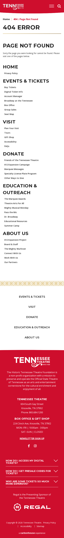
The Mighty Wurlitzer (15, 248)
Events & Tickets (26, 81)
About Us (16, 233)
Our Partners (10, 262)
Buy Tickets (10, 87)
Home (6, 19)
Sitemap (40, 526)
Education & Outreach (32, 327)
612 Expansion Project (15, 239)
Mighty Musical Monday (16, 207)
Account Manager (13, 96)
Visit (9, 122)
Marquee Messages (14, 169)
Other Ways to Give (14, 178)
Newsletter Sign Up (32, 438)
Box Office (9, 105)
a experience (32, 533)
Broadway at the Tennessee (18, 100)
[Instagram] (35, 446)
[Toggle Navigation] (51, 6)
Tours (7, 132)
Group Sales (10, 109)
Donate (13, 154)
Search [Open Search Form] (59, 6)
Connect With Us (12, 253)
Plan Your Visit (11, 128)
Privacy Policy (11, 73)
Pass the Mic (10, 212)
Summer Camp (11, 225)
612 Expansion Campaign (17, 164)
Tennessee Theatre (9, 7)
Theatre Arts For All (14, 203)
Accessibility (10, 141)
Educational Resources (15, 221)
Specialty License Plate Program (20, 173)
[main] (32, 147)
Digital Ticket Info (13, 91)
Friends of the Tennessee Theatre (21, 160)
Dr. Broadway (11, 216)
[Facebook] (29, 446)
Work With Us (11, 257)
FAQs (6, 146)
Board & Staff (11, 244)
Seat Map (9, 114)
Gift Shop (9, 137)
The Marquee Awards (15, 198)
